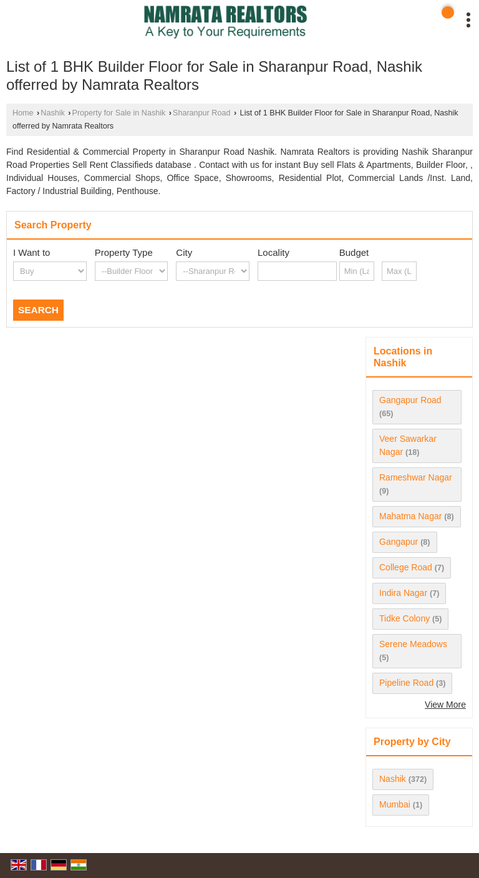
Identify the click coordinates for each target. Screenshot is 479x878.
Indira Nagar (403, 593)
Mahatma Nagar (410, 516)
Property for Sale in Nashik (119, 113)
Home (23, 113)
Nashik (53, 113)
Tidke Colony (404, 618)
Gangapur (398, 542)
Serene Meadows (413, 644)
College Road (405, 567)
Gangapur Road (410, 400)
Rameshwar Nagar (415, 477)
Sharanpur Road (201, 113)
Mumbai (394, 804)
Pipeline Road (406, 683)
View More (445, 705)
